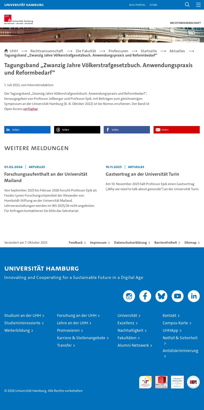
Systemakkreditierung (193, 378)
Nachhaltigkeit (130, 330)
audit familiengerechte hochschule (145, 382)
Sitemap (190, 242)
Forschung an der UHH (76, 315)
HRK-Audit (175, 380)
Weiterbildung (17, 330)
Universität (127, 315)
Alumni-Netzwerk (133, 345)
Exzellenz (126, 323)
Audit (159, 378)
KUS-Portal (137, 4)
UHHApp (170, 330)
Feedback (76, 242)
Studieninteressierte (22, 323)
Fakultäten (127, 337)
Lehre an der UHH (72, 323)
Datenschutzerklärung (130, 242)
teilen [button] (15, 130)
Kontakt (169, 315)
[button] (187, 5)
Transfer (64, 345)
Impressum (98, 242)
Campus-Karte (175, 323)
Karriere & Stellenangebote (81, 337)
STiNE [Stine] (153, 4)
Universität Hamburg (24, 4)
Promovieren (68, 330)
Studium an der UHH (22, 315)
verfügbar (30, 109)
